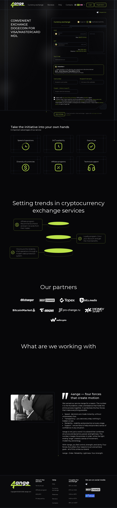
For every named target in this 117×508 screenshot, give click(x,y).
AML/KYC (88, 97)
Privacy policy (41, 500)
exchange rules (97, 113)
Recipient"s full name (86, 79)
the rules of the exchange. (70, 97)
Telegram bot (101, 12)
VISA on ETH (74, 497)
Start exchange (60, 114)
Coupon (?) (62, 88)
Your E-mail (57, 56)
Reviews (50, 5)
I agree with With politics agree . (74, 97)
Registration (100, 5)
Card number (57, 79)
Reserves (55, 493)
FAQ (60, 5)
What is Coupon (64, 88)
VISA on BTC (74, 493)
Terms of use (41, 483)
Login (90, 5)
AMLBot (83, 101)
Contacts (69, 5)
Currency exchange (35, 5)
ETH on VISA (74, 488)
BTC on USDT (74, 502)
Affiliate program (39, 489)
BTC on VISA (74, 483)
